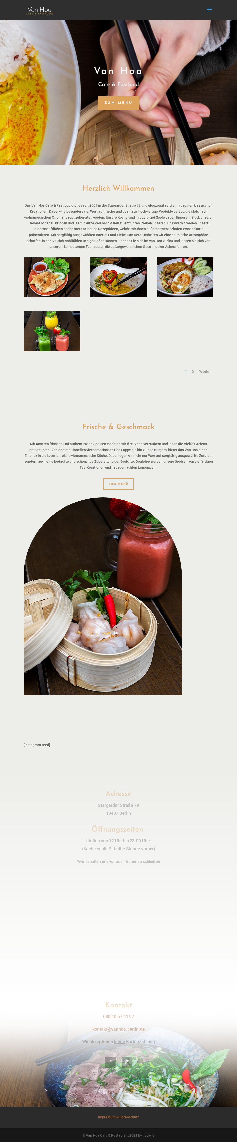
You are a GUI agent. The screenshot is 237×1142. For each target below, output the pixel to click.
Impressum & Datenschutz (118, 1117)
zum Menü (118, 103)
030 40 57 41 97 (118, 1016)
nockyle (149, 1135)
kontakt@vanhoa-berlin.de (118, 1029)
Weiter (205, 371)
